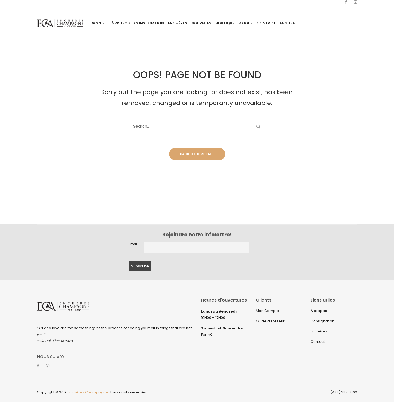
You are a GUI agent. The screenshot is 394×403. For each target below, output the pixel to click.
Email (133, 244)
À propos (319, 310)
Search (258, 126)
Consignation (322, 321)
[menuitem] (99, 23)
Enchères (319, 331)
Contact (318, 341)
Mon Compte (267, 310)
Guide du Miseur (270, 321)
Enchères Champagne (88, 393)
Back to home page (197, 154)
